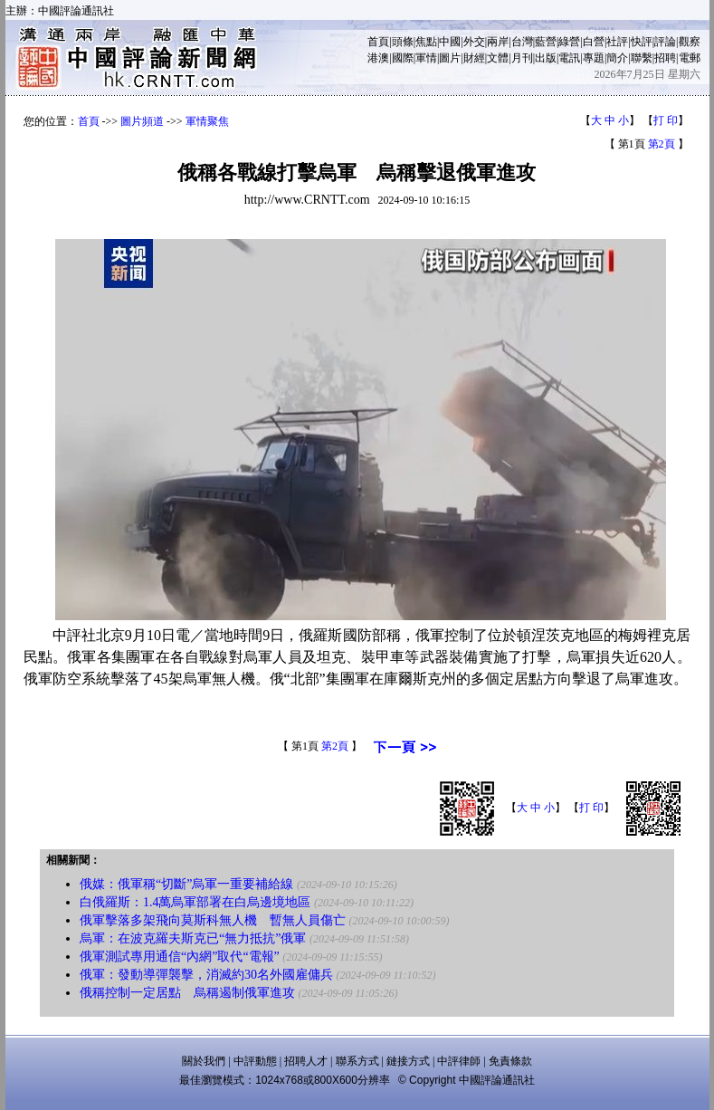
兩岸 (498, 41)
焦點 (426, 41)
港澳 (378, 58)
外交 (474, 41)
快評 (641, 41)
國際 (403, 58)
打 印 (665, 120)
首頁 (378, 41)
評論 (665, 41)
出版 (546, 58)
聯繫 (641, 58)
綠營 (569, 41)
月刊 (522, 58)
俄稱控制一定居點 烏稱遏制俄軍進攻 (187, 993)
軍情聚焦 (207, 121)
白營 (594, 41)
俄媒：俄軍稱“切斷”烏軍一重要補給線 (186, 884)
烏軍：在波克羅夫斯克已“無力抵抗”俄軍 (193, 938)
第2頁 (661, 144)
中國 (450, 41)
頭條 (403, 41)
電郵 (689, 58)
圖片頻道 (142, 121)
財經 (474, 58)
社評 (617, 41)
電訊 (569, 58)
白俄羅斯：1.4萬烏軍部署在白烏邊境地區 (195, 902)
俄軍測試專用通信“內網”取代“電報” (180, 956)
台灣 (522, 41)
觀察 (689, 41)
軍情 (426, 58)
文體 (498, 58)
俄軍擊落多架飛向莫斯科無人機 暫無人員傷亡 (213, 920)
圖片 (450, 58)
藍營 (546, 41)
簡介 (617, 58)
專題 (594, 58)
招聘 (665, 58)
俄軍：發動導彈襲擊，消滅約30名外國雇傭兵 (206, 974)
